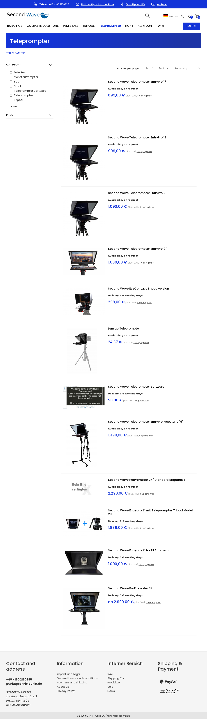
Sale (110, 686)
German (171, 16)
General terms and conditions (77, 678)
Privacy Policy (66, 690)
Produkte (113, 682)
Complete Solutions (42, 26)
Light (126, 26)
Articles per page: (128, 68)
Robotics (14, 26)
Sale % (191, 26)
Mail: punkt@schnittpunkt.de (97, 4)
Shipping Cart (116, 678)
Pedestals (69, 26)
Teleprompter (107, 26)
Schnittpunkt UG (135, 4)
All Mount (142, 26)
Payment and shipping (72, 682)
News (111, 690)
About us (63, 686)
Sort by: (163, 68)
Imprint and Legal (68, 674)
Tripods (87, 26)
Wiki (157, 26)
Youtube (162, 4)
